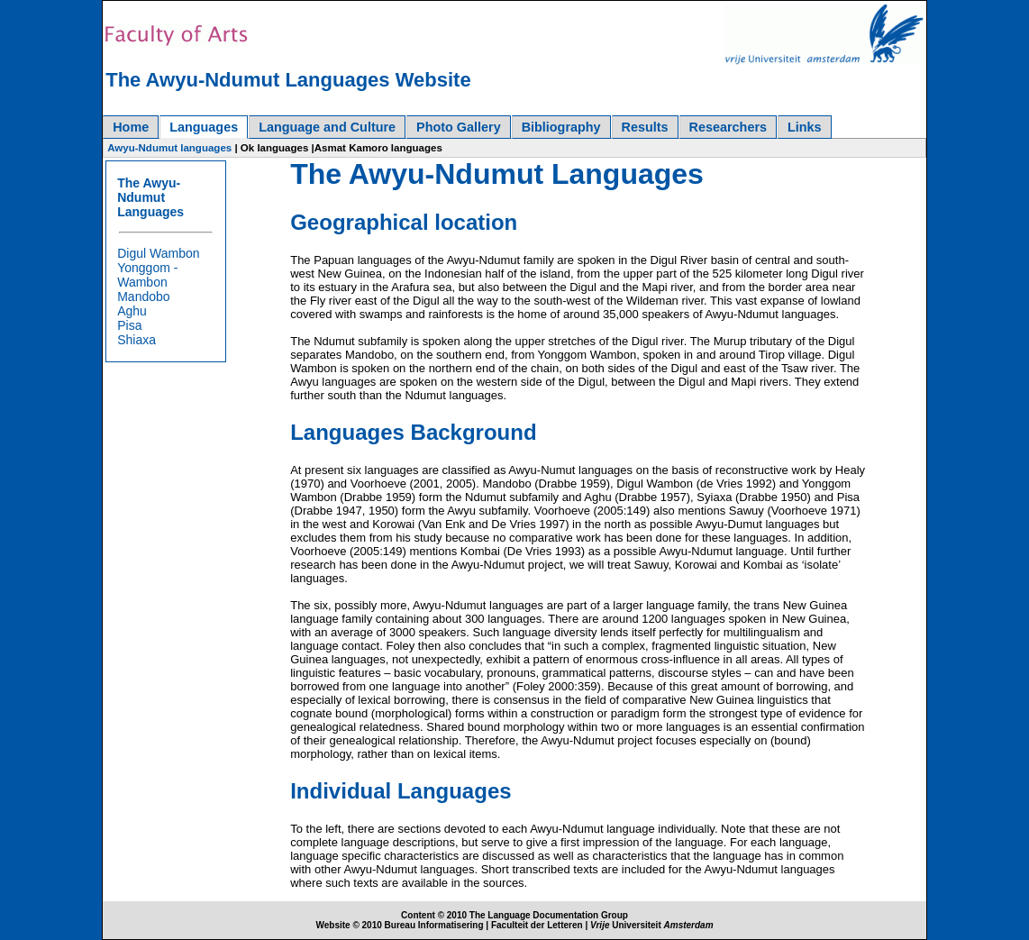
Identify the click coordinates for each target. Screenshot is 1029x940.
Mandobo (143, 296)
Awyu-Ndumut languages (169, 147)
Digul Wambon (158, 253)
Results (645, 127)
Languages (203, 127)
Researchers (728, 127)
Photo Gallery (458, 127)
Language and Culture (327, 127)
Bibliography (561, 127)
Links (805, 127)
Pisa (129, 325)
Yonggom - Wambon (147, 274)
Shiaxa (136, 340)
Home (131, 127)
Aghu (132, 311)
